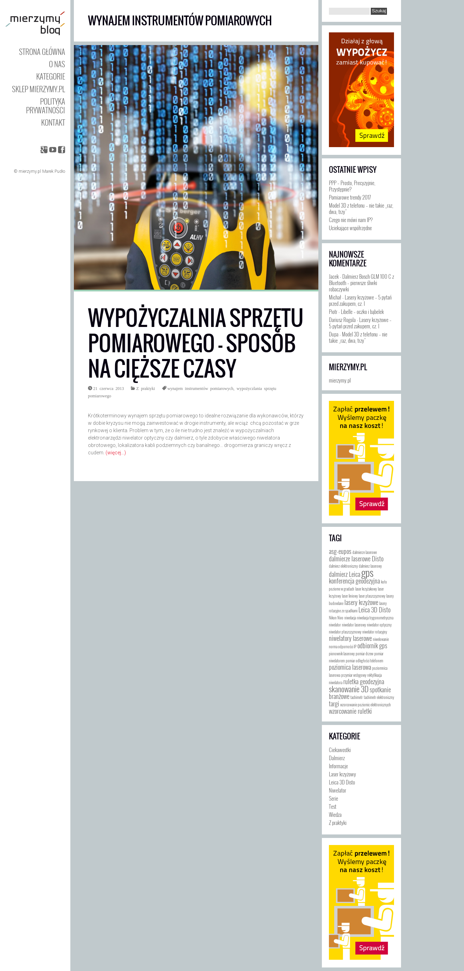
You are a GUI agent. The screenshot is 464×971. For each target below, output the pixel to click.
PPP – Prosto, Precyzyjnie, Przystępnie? (352, 186)
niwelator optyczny (379, 625)
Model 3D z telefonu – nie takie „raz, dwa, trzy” (361, 208)
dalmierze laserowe (364, 552)
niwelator (335, 625)
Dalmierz (337, 758)
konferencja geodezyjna (354, 580)
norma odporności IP (342, 646)
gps (367, 572)
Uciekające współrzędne (350, 228)
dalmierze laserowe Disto (356, 558)
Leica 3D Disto (374, 609)
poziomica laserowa (350, 666)
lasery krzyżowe (361, 602)
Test (332, 806)
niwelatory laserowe (350, 638)
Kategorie (50, 76)
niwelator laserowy (354, 625)
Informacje (338, 766)
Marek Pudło (53, 171)
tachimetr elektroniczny (379, 697)
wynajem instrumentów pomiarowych (200, 388)
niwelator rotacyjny (374, 632)
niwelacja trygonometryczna (375, 617)
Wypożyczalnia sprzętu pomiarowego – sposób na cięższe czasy (196, 343)
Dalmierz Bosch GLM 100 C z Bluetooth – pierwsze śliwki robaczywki (361, 282)
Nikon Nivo (336, 617)
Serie (333, 798)
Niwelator (337, 790)
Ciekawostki (340, 750)
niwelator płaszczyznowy (345, 632)
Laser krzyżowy (342, 774)
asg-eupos (340, 551)
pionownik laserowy (342, 653)
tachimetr (356, 697)
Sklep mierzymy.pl (38, 88)
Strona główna (42, 51)
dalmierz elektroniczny (343, 566)
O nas (57, 63)
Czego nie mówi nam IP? (351, 219)
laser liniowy (350, 596)
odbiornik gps (372, 645)
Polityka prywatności (45, 105)
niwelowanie (381, 639)
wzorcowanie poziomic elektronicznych (365, 704)
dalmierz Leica (344, 574)
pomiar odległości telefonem (364, 660)
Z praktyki (145, 388)
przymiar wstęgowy (353, 675)
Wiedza (335, 814)
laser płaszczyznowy (372, 596)
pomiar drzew (364, 653)
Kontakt (53, 122)
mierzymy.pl (348, 367)
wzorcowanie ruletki (350, 710)
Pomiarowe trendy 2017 (350, 197)
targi (334, 703)
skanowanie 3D (349, 688)
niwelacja (350, 617)
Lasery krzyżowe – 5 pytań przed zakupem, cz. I (360, 300)
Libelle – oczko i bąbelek (362, 311)
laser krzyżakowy (366, 589)
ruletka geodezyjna (363, 681)
